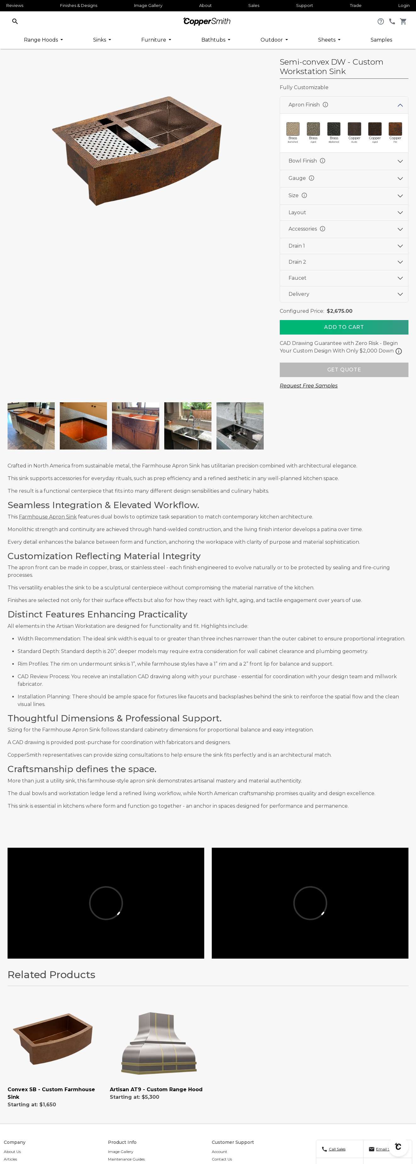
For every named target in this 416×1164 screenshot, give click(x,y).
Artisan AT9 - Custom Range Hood (156, 1089)
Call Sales (337, 1149)
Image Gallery (148, 5)
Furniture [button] (154, 40)
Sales (253, 5)
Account (219, 1151)
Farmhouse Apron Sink (48, 517)
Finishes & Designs (78, 5)
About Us (12, 1151)
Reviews (14, 5)
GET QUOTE (344, 370)
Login (404, 5)
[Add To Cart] (344, 327)
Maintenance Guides (126, 1159)
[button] (15, 21)
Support (304, 5)
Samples (381, 40)
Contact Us (222, 1159)
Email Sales (386, 1149)
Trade (356, 5)
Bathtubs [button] (214, 40)
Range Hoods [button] (41, 40)
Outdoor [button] (272, 40)
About (205, 5)
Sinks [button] (100, 40)
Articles (10, 1159)
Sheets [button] (327, 40)
